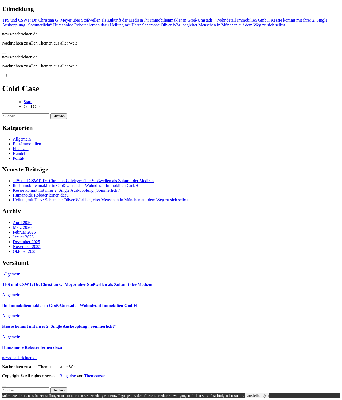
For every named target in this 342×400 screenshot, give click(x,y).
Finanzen (21, 148)
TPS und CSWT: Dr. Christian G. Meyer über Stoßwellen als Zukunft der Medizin (83, 180)
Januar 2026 (23, 237)
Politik (18, 158)
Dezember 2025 (26, 241)
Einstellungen (257, 395)
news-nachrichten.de (19, 34)
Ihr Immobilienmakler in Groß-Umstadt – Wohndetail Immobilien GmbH (75, 185)
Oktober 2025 (24, 251)
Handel (19, 153)
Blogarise (67, 376)
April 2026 (22, 222)
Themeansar (94, 376)
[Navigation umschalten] (4, 53)
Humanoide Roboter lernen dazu (40, 195)
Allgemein (22, 139)
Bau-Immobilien (27, 144)
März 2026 (22, 227)
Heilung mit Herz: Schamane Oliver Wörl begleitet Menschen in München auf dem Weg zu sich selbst (100, 200)
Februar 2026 (24, 232)
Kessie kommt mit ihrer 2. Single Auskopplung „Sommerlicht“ (67, 190)
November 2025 (27, 246)
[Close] (4, 386)
